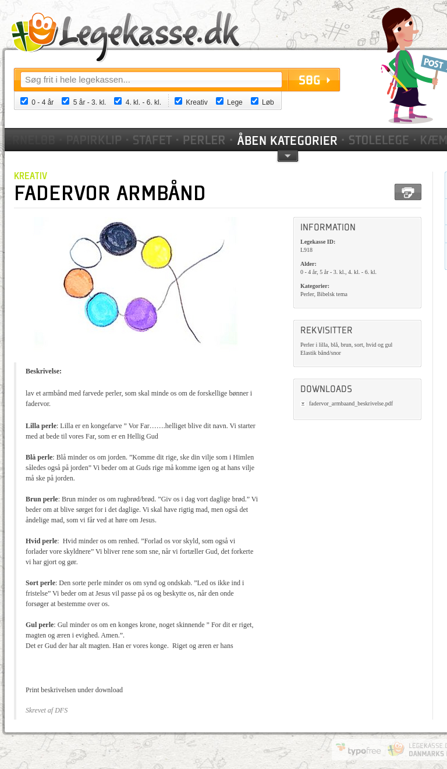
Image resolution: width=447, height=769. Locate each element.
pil (288, 155)
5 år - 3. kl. (90, 102)
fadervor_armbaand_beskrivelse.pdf (351, 403)
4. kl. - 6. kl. (143, 102)
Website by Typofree (358, 749)
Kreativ (196, 102)
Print (408, 192)
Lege (235, 102)
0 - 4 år (42, 102)
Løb (268, 102)
